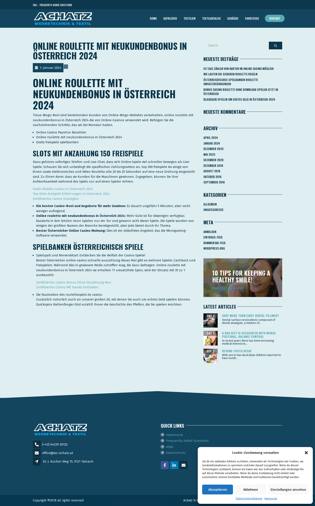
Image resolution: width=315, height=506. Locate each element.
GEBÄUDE (232, 18)
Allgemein (210, 204)
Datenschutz (176, 453)
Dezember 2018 (213, 165)
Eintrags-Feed (212, 237)
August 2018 (211, 171)
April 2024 (210, 137)
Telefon (262, 5)
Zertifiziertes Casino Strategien (56, 199)
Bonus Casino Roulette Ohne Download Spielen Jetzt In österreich (240, 91)
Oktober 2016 (212, 176)
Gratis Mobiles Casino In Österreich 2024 (63, 189)
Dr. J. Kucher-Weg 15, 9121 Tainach (68, 461)
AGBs (169, 447)
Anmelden (209, 232)
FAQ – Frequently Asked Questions (52, 5)
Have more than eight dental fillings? (250, 315)
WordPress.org (214, 248)
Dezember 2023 (213, 149)
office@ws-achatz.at (57, 453)
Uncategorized (213, 209)
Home (153, 18)
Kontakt (274, 18)
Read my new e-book (228, 288)
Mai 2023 (209, 154)
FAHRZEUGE (252, 18)
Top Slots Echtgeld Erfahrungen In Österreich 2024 (71, 194)
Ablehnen (250, 490)
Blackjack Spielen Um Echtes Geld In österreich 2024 (239, 99)
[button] (306, 453)
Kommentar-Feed (214, 243)
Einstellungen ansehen (288, 490)
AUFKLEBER (170, 18)
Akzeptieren (217, 490)
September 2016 (214, 182)
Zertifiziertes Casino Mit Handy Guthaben (67, 287)
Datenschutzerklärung (249, 498)
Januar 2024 (211, 143)
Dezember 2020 (213, 160)
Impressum (270, 498)
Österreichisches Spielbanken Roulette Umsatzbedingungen (230, 82)
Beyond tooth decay (236, 351)
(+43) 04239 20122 (55, 444)
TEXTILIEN (190, 18)
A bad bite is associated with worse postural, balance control (249, 334)
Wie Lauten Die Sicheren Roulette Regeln (230, 74)
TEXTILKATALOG (211, 18)
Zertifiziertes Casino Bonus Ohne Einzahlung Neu (73, 282)
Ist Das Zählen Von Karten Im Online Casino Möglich (238, 68)
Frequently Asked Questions (187, 441)
